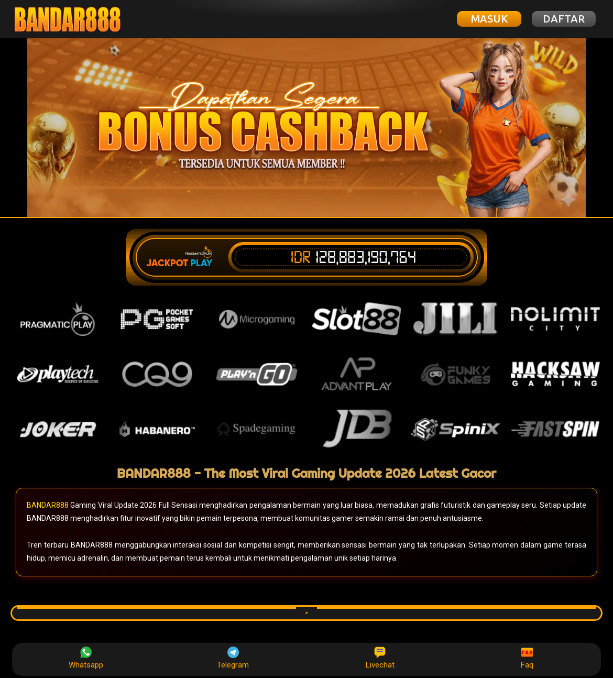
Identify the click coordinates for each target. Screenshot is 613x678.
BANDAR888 (48, 505)
